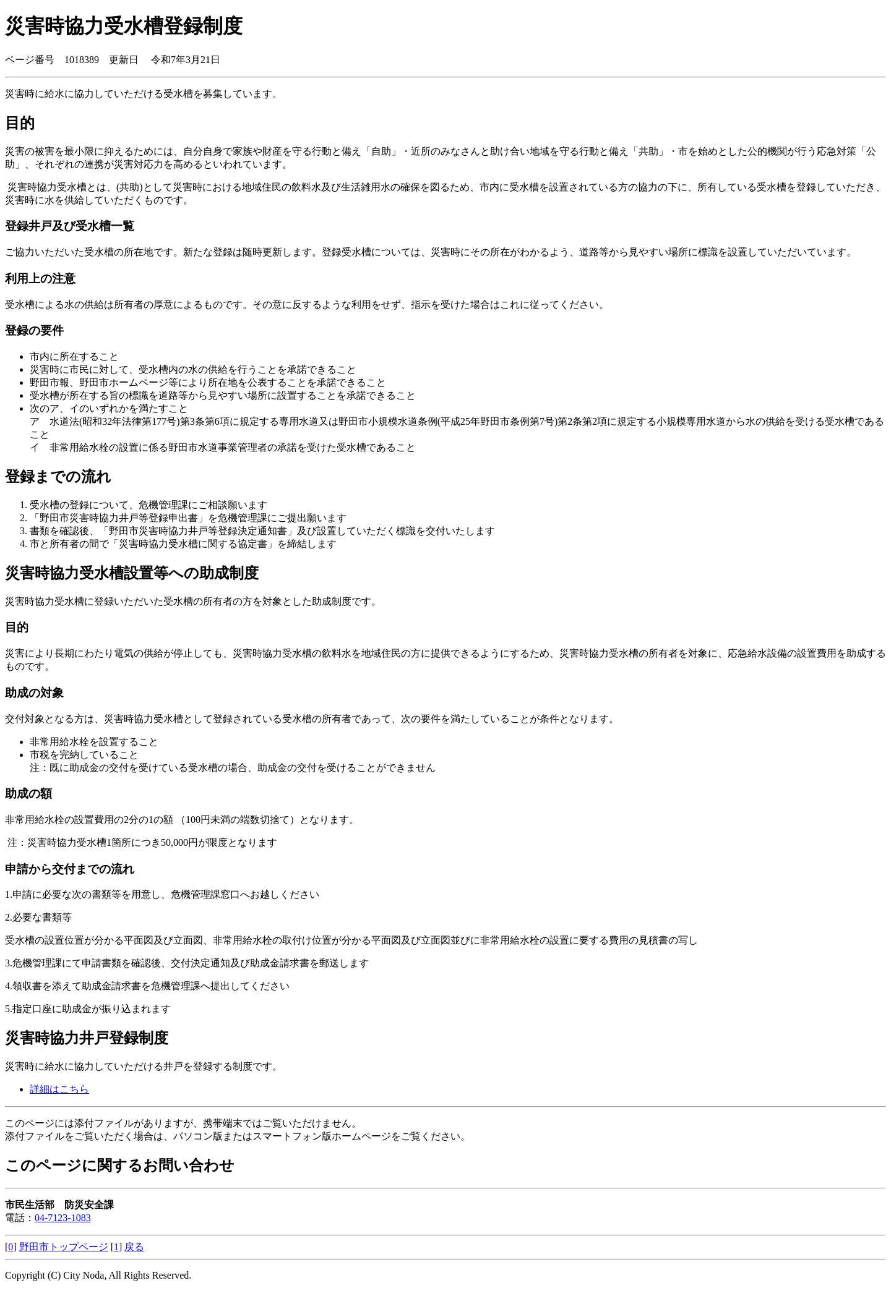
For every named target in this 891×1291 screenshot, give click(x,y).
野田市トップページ (63, 1247)
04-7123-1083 (63, 1217)
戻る (134, 1247)
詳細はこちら (59, 1089)
